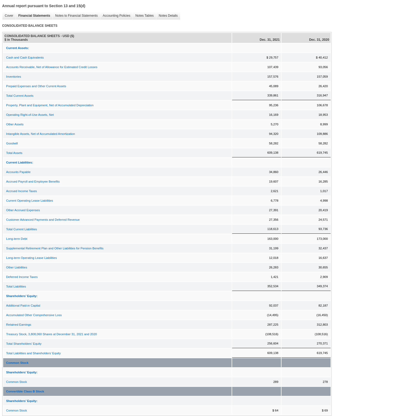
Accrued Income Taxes (21, 191)
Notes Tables (143, 16)
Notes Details (166, 16)
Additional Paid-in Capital (23, 305)
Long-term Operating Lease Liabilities (31, 257)
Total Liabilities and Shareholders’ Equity (33, 353)
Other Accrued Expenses (23, 210)
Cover (7, 16)
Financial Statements (33, 16)
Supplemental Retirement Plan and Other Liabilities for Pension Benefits (54, 248)
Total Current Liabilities (21, 229)
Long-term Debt (16, 238)
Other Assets (15, 124)
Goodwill (12, 143)
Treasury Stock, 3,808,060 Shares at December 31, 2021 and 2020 (51, 334)
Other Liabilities (16, 267)
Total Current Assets (19, 95)
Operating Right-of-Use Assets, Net (30, 114)
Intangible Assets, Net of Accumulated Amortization (40, 133)
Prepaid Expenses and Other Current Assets (36, 86)
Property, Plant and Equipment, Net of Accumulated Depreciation (50, 105)
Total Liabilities (16, 286)
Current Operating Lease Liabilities (29, 200)
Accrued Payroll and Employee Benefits (33, 181)
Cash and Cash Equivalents (25, 57)
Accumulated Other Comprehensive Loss (34, 315)
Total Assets (14, 152)
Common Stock (17, 362)
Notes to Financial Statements (75, 16)
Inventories (13, 76)
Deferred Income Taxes (22, 276)
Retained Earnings (18, 324)
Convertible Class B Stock (25, 391)
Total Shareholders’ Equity (23, 343)
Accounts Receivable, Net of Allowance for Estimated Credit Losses (51, 67)
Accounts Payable (18, 172)
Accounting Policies (115, 16)
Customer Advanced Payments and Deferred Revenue (43, 219)
